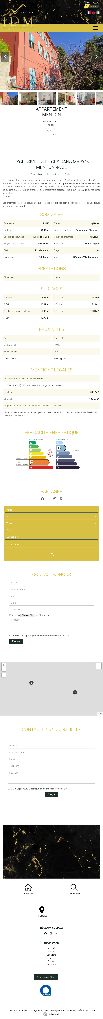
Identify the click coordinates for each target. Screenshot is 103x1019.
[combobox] (51, 510)
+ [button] (4, 665)
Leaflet (100, 714)
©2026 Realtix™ (14, 1010)
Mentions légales (32, 1010)
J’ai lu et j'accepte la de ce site (40, 635)
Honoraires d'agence (52, 1010)
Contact (68, 174)
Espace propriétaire (46, 977)
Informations (53, 174)
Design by (55, 1014)
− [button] (4, 669)
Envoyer (16, 641)
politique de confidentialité (45, 635)
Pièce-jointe (15, 615)
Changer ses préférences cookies (81, 1010)
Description (36, 174)
